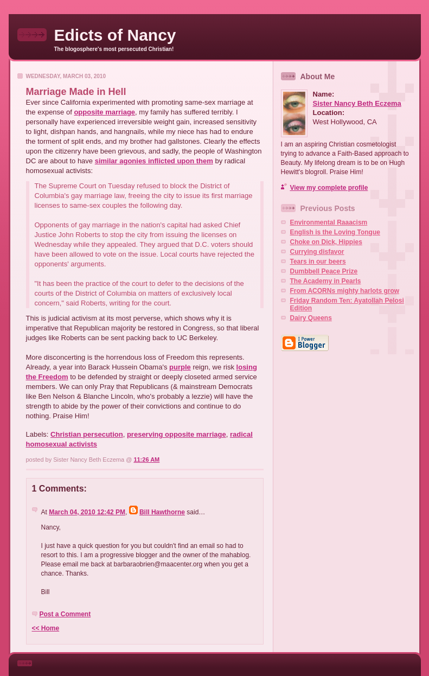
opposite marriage (104, 112)
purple (180, 367)
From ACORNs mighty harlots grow (345, 291)
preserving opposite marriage (176, 434)
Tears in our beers (318, 261)
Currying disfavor (317, 252)
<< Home (46, 628)
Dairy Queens (311, 318)
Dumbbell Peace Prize (324, 271)
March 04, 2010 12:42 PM (87, 512)
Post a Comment (65, 614)
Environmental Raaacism (329, 222)
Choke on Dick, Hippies (326, 242)
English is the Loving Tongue (335, 232)
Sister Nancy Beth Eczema (357, 103)
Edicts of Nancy (115, 35)
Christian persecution (86, 434)
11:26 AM (146, 459)
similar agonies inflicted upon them (154, 161)
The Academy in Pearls (325, 281)
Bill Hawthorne (162, 512)
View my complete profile (329, 188)
